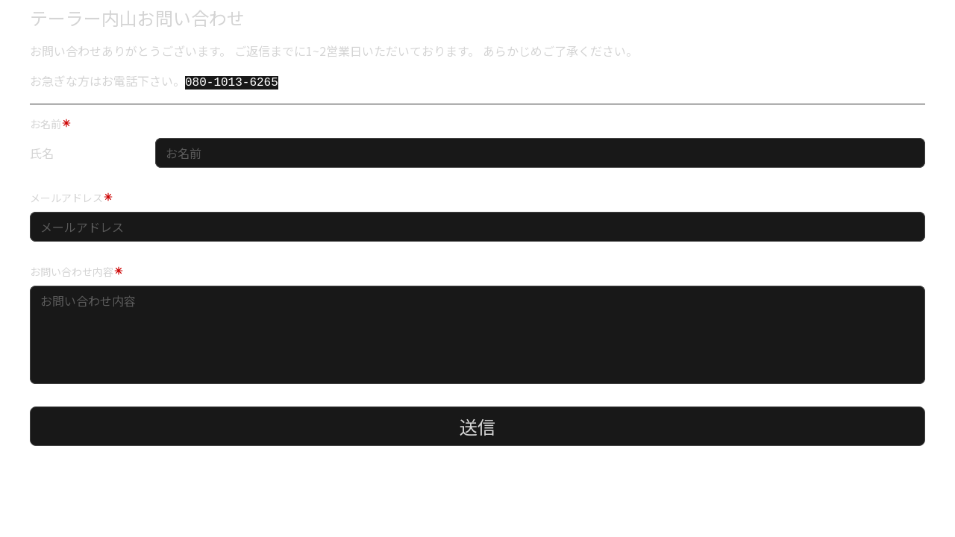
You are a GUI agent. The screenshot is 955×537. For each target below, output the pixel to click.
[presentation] (125, 478)
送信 (477, 425)
